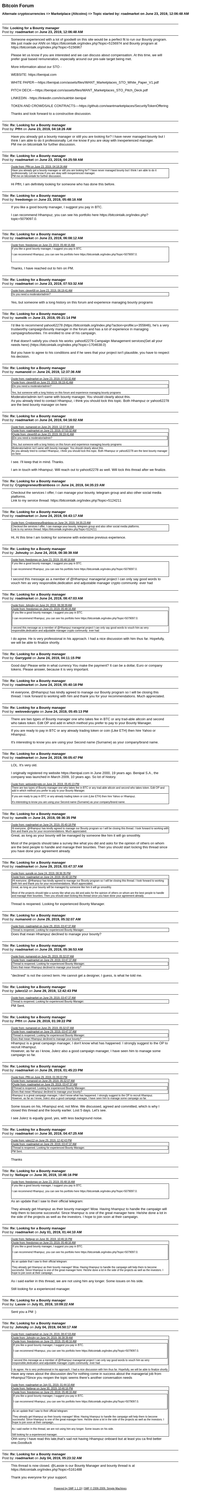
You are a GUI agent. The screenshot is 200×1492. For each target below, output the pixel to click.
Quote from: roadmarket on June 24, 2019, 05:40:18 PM (43, 824)
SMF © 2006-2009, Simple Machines (105, 1488)
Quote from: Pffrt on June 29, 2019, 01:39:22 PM (39, 1077)
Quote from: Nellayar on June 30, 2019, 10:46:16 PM (41, 1239)
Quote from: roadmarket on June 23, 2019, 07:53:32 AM (43, 378)
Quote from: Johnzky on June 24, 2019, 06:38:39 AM (41, 605)
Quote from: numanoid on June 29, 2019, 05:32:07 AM (42, 956)
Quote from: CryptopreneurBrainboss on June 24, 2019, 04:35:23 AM (51, 522)
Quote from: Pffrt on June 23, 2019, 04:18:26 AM (39, 166)
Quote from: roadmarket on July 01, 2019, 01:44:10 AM (42, 1384)
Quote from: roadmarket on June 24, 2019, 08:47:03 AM (43, 1334)
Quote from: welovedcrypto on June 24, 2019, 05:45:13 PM (45, 784)
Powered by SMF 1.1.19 (68, 1488)
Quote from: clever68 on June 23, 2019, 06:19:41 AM (41, 290)
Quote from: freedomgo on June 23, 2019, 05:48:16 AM (43, 245)
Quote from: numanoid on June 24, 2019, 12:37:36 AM (42, 427)
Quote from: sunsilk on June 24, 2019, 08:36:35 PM (40, 873)
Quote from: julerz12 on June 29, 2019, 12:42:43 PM (41, 1140)
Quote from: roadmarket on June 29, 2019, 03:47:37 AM (43, 926)
